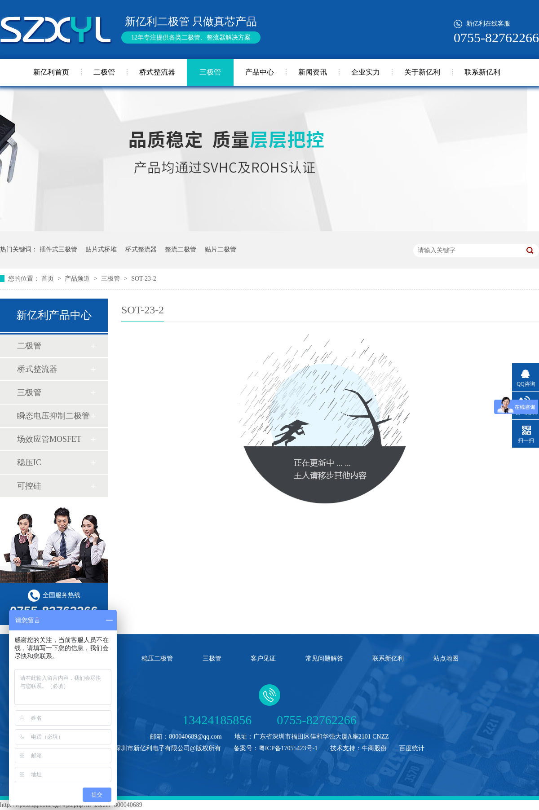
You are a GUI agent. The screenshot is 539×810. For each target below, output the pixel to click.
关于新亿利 (422, 72)
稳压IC (29, 462)
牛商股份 (374, 748)
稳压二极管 (157, 658)
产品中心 (259, 72)
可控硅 (29, 485)
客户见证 (263, 658)
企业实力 (365, 72)
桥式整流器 (157, 72)
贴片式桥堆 (101, 249)
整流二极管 (180, 249)
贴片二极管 (220, 249)
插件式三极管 (58, 249)
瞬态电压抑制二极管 (53, 415)
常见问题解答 (324, 658)
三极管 (210, 72)
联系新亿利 (482, 72)
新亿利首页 (51, 72)
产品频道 (78, 278)
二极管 (104, 72)
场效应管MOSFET (49, 439)
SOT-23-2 (143, 278)
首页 (48, 278)
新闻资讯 (312, 72)
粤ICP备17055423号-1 (288, 748)
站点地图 (446, 658)
